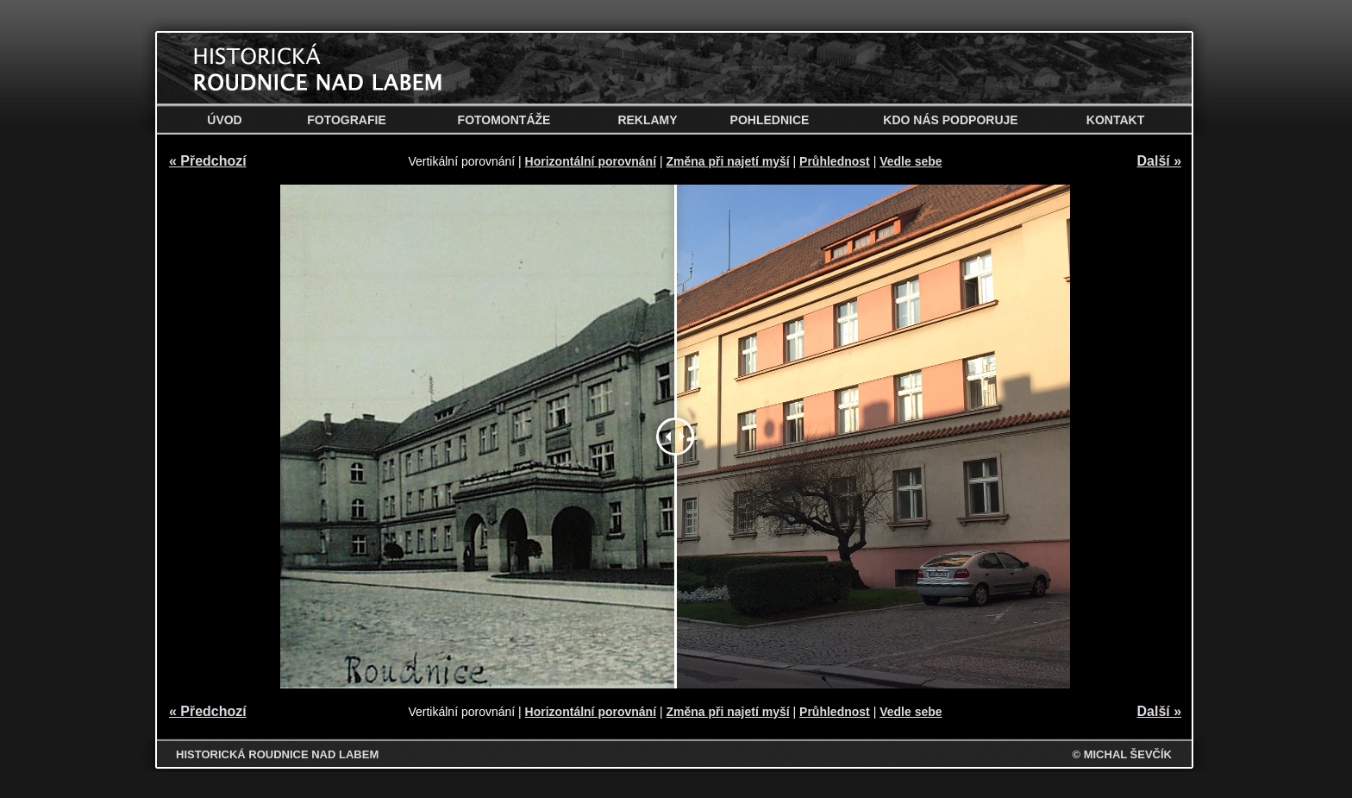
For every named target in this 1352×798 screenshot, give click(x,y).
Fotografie (346, 120)
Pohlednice (770, 120)
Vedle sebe (910, 161)
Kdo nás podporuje (950, 120)
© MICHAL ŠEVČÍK (1122, 754)
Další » (1159, 161)
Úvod (224, 120)
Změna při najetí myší (727, 161)
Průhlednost (834, 161)
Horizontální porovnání (590, 161)
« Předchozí (208, 161)
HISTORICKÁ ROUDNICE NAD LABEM (277, 754)
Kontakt (1115, 120)
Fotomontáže (504, 120)
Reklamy (647, 120)
